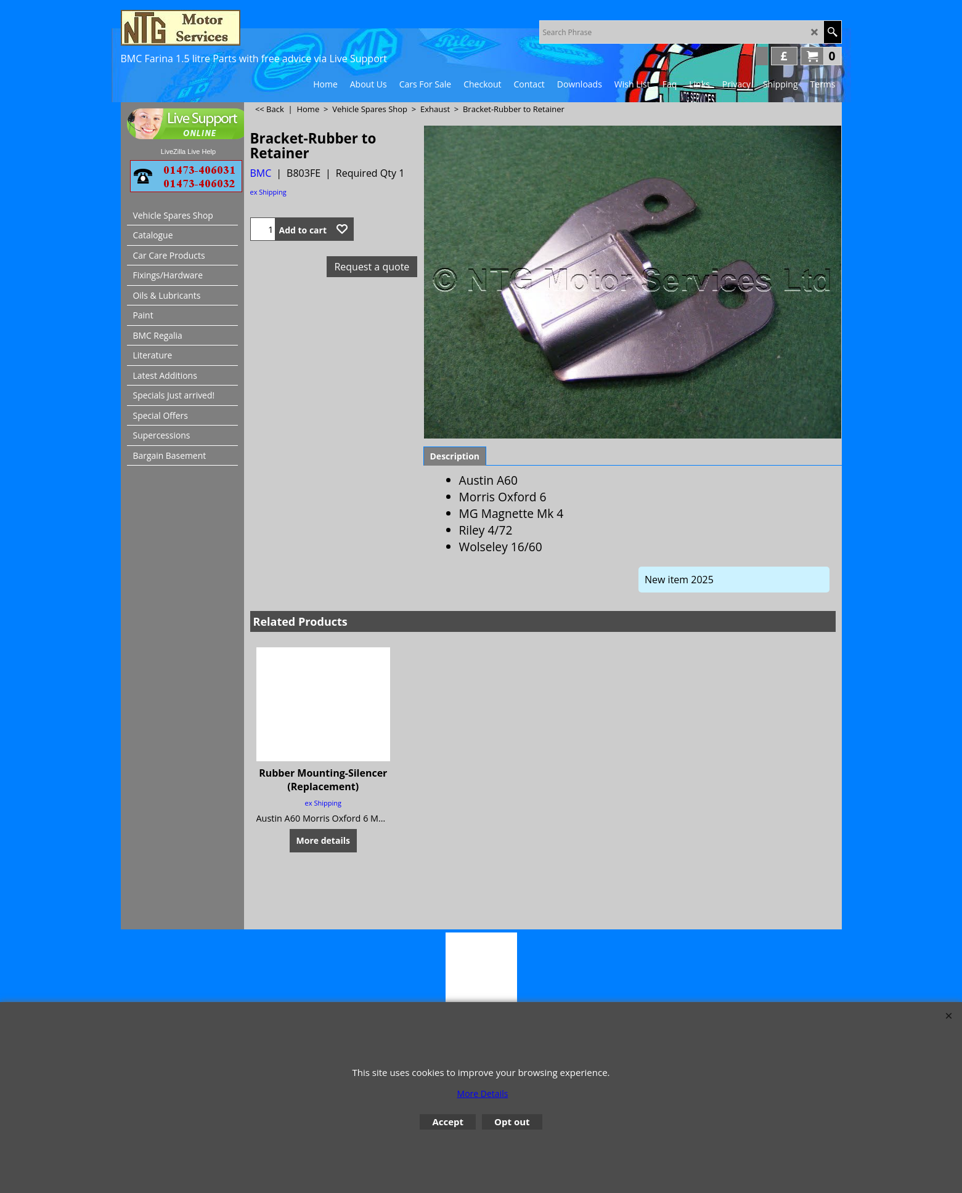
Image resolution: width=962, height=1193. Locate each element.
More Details (482, 1093)
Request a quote (371, 266)
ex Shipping (268, 191)
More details (323, 897)
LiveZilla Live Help (188, 151)
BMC (261, 173)
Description (455, 513)
